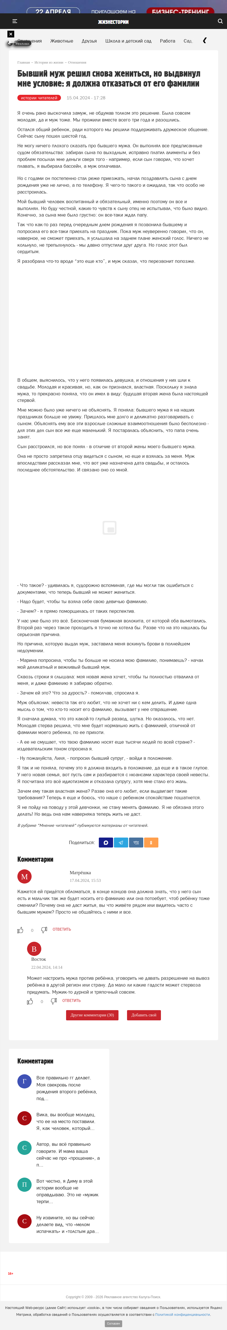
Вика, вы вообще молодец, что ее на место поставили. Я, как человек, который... (65, 1121)
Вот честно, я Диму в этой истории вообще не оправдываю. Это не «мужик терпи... (67, 1191)
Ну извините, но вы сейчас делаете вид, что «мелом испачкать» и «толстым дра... (67, 1224)
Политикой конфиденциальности (182, 1314)
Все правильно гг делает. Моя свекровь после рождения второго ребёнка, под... (66, 1088)
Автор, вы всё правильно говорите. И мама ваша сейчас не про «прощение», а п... (68, 1154)
